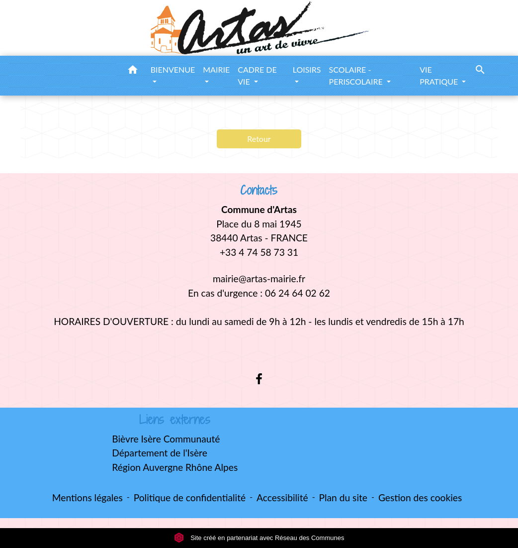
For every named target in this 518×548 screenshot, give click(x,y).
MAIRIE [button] (216, 69)
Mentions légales (87, 497)
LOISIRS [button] (307, 69)
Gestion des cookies (420, 497)
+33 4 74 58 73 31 (259, 252)
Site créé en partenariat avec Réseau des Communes (259, 538)
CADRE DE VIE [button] (257, 75)
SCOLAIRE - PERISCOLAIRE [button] (357, 75)
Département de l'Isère (159, 452)
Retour (258, 138)
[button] (133, 71)
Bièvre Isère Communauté (166, 438)
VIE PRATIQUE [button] (440, 75)
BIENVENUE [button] (173, 69)
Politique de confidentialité (190, 497)
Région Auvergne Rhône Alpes (175, 467)
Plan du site (343, 497)
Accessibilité (282, 497)
